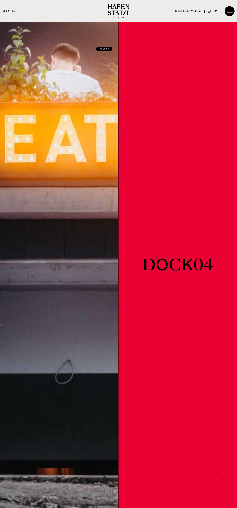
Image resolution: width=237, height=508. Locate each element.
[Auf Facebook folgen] (204, 11)
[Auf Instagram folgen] (209, 11)
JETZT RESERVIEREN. (188, 11)
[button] (215, 11)
